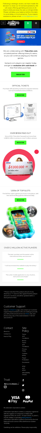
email (27, 314)
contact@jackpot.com (29, 16)
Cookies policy (24, 354)
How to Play (7, 336)
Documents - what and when (24, 366)
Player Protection (24, 359)
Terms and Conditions (24, 336)
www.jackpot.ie (26, 417)
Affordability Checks (24, 374)
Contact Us (12, 310)
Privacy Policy (24, 350)
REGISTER (20, 74)
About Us (7, 331)
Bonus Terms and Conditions (24, 343)
